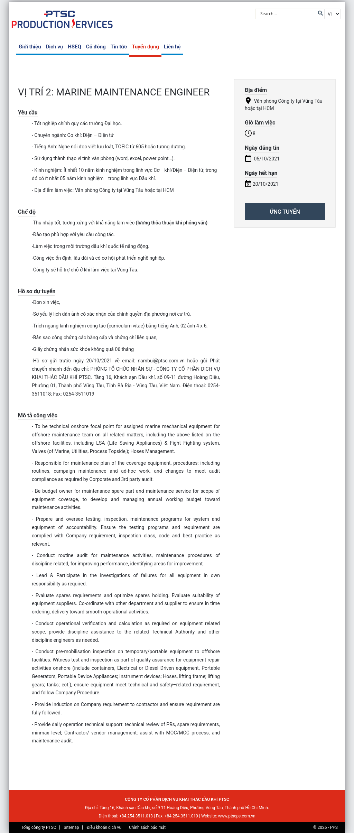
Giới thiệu (30, 47)
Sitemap (71, 827)
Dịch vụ (54, 47)
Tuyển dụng (145, 47)
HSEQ (74, 47)
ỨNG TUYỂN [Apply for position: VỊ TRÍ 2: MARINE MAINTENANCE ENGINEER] (285, 212)
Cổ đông (96, 47)
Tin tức (119, 47)
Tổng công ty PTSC (38, 827)
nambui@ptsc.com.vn (161, 360)
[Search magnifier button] (320, 13)
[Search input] (287, 13)
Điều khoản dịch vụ (103, 827)
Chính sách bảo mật (147, 827)
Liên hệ (172, 47)
